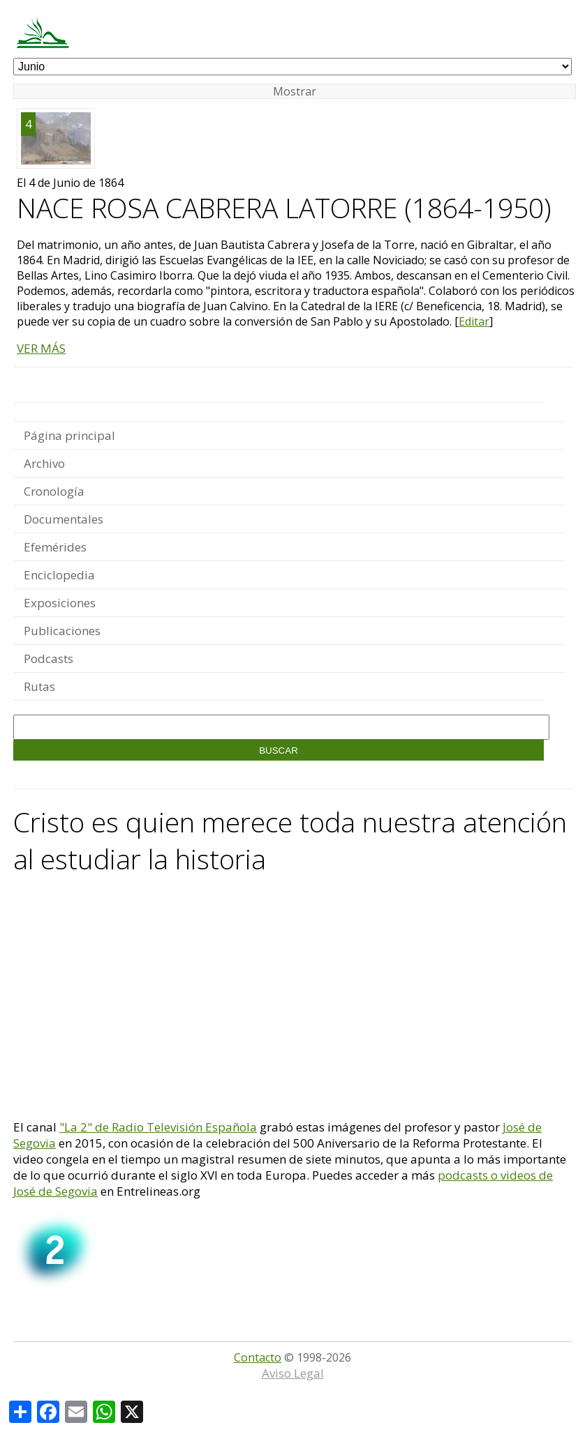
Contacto (257, 1357)
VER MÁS (41, 348)
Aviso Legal (293, 1373)
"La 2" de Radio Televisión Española (158, 1127)
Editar (474, 321)
